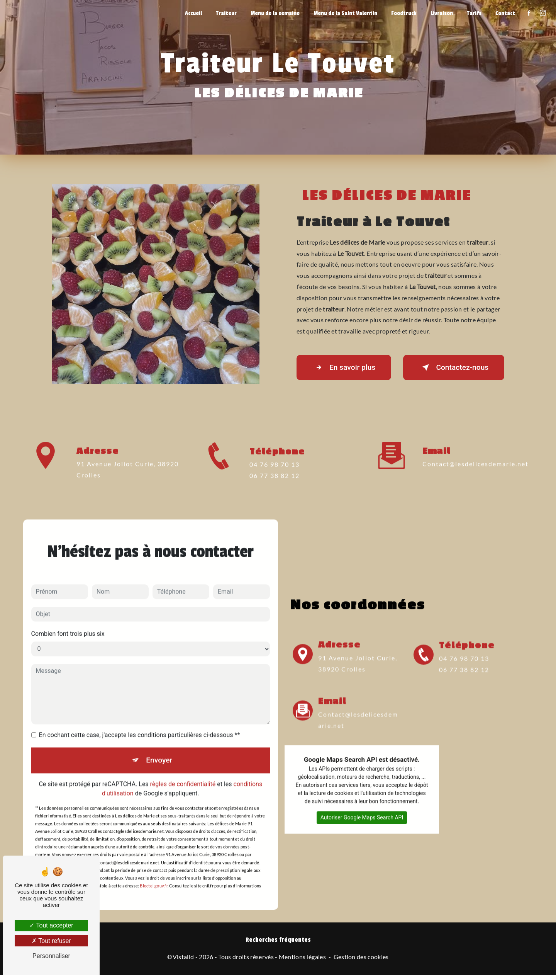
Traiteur (226, 13)
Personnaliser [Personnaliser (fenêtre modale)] (51, 956)
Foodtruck (404, 13)
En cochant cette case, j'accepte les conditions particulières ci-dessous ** (139, 723)
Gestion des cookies (361, 956)
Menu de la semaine (275, 13)
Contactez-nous (453, 367)
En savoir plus (343, 367)
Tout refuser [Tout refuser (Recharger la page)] (51, 941)
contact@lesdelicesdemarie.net (475, 452)
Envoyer (159, 748)
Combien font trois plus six (68, 622)
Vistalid (183, 956)
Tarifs (474, 13)
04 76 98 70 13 (274, 475)
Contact (505, 13)
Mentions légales (302, 956)
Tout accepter (51, 925)
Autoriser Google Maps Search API (361, 806)
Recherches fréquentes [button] (278, 940)
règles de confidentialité (183, 772)
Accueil (193, 13)
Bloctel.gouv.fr (153, 874)
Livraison (442, 13)
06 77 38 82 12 (274, 486)
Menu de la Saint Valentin (345, 13)
